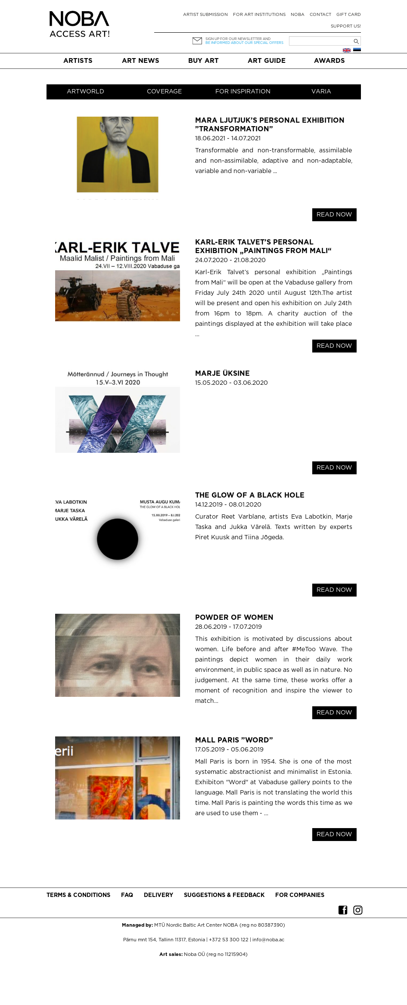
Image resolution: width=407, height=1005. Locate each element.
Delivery (158, 895)
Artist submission (205, 15)
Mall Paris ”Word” (234, 740)
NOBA (297, 15)
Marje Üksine (222, 374)
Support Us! (346, 26)
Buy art (203, 61)
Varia (321, 91)
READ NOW (334, 214)
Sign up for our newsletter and (237, 38)
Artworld (85, 91)
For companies (299, 895)
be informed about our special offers (244, 42)
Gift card (348, 15)
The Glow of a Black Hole (249, 495)
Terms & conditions (78, 895)
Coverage (164, 91)
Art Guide (267, 61)
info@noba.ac (268, 940)
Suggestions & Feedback (224, 895)
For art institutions (259, 15)
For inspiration (242, 91)
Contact (320, 15)
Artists (78, 61)
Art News (140, 61)
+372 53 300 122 (229, 940)
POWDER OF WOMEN (234, 618)
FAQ (127, 895)
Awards (329, 61)
